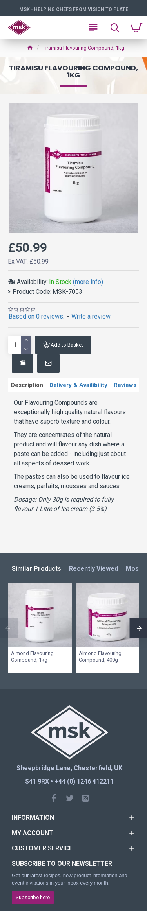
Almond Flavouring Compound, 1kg (32, 656)
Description (27, 385)
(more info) (88, 282)
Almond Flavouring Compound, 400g (100, 656)
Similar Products (36, 568)
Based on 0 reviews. (36, 316)
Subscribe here (33, 897)
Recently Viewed (93, 568)
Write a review (91, 316)
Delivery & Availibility (78, 385)
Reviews (125, 385)
